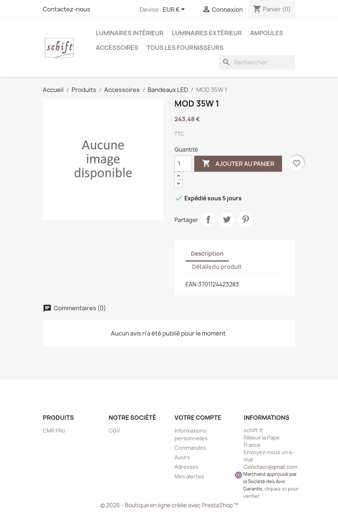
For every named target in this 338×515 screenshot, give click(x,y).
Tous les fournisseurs (185, 48)
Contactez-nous (66, 9)
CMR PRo (54, 430)
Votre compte (197, 418)
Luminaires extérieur (207, 33)
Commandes (190, 447)
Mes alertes (189, 476)
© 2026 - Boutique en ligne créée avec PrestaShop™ (169, 505)
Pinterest (245, 219)
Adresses (186, 466)
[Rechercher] (257, 62)
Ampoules (266, 33)
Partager (208, 219)
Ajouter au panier (238, 163)
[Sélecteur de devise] (175, 9)
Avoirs (182, 457)
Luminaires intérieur (130, 33)
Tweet (226, 219)
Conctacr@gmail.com (270, 466)
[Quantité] (183, 164)
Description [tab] (207, 254)
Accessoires (117, 48)
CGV (114, 430)
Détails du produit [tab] (217, 267)
